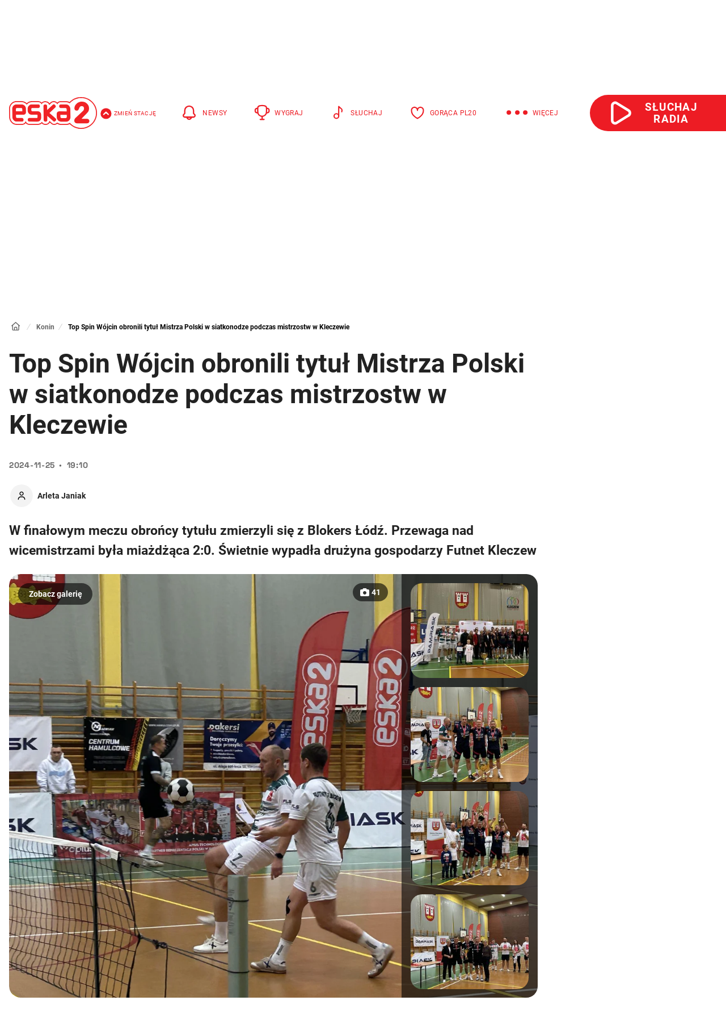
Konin (45, 327)
